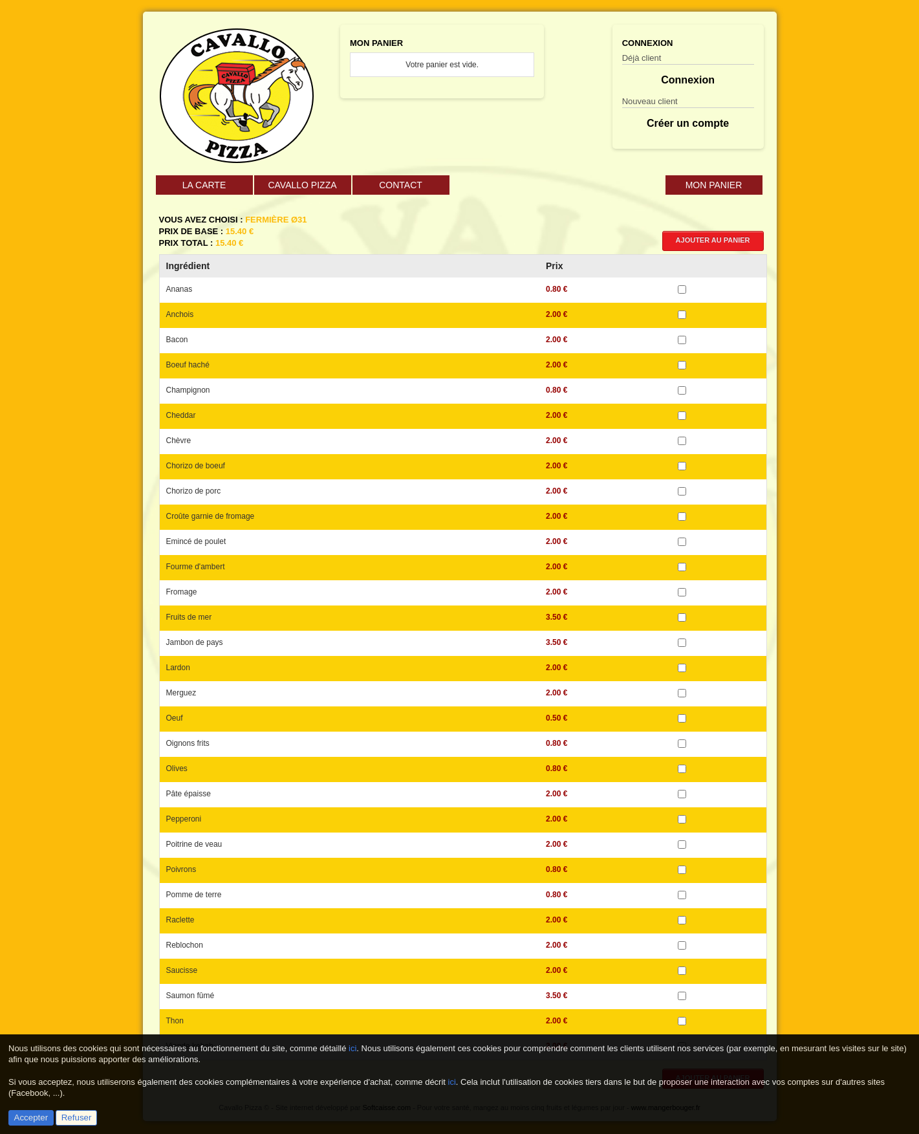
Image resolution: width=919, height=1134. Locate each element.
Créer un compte (688, 123)
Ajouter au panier (713, 240)
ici (352, 1048)
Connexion (688, 79)
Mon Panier (714, 185)
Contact (400, 185)
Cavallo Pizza (302, 185)
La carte (204, 185)
